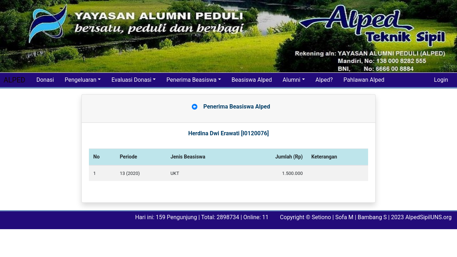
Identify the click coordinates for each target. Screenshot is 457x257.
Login (441, 79)
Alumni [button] (292, 79)
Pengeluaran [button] (80, 79)
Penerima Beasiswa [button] (191, 79)
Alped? (324, 79)
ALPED (14, 80)
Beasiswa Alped (252, 79)
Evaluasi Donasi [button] (131, 79)
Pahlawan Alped (363, 79)
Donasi (45, 79)
